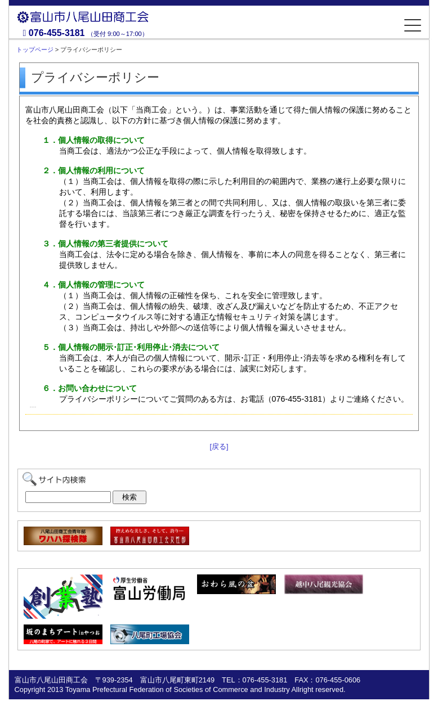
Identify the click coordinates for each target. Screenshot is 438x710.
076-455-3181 (57, 33)
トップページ (34, 49)
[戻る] (218, 446)
